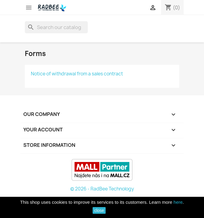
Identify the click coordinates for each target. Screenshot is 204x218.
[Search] (56, 27)
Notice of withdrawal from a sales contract (77, 74)
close (99, 210)
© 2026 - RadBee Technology (102, 189)
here (178, 202)
